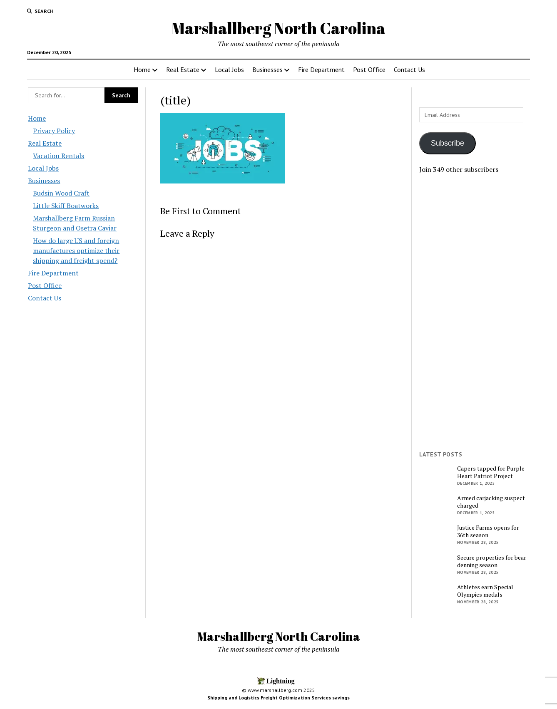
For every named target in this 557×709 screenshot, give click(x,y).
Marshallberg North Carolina (278, 28)
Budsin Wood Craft (61, 193)
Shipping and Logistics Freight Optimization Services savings (278, 697)
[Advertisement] (474, 312)
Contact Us (409, 69)
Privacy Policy (54, 130)
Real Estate (182, 69)
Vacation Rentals (58, 155)
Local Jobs (229, 69)
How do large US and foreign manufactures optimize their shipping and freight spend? (76, 250)
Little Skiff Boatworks (66, 205)
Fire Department (321, 69)
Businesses (267, 69)
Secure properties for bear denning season (491, 561)
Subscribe (447, 143)
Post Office (369, 69)
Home (142, 69)
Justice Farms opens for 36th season (488, 531)
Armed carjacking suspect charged (491, 501)
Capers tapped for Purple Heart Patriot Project (491, 472)
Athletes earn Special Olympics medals (485, 590)
